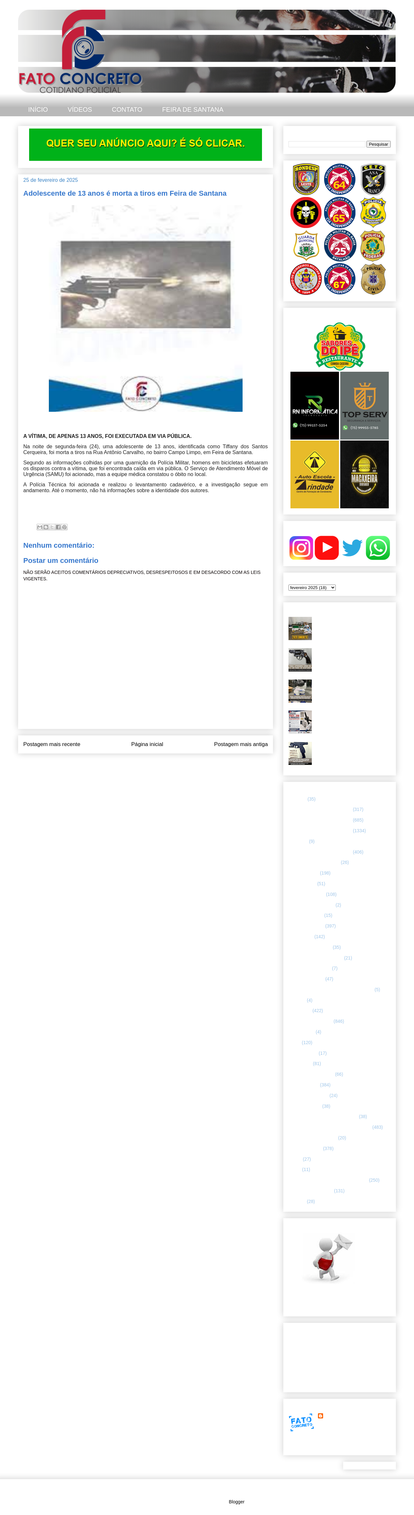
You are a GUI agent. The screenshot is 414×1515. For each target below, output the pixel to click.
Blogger (236, 1501)
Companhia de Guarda (311, 905)
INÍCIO (38, 109)
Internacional (301, 1031)
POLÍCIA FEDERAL (308, 1095)
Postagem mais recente (51, 744)
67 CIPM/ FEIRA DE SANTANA (320, 852)
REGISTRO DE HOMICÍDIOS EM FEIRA (330, 1127)
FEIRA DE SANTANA (192, 109)
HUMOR (297, 1000)
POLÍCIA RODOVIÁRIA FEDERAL (323, 1116)
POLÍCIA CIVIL (304, 1084)
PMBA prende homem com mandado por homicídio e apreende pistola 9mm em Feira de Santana (352, 750)
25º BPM (297, 799)
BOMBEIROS (302, 883)
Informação (300, 1010)
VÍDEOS (80, 109)
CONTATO (127, 109)
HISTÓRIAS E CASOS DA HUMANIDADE (331, 989)
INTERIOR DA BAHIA (310, 1021)
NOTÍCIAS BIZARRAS (311, 1074)
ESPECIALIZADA (306, 926)
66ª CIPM (298, 841)
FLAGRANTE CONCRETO (316, 957)
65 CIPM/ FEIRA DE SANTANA (320, 820)
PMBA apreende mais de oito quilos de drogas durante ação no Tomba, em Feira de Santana (351, 688)
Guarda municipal (306, 978)
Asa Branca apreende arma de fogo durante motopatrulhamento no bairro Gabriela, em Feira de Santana (352, 656)
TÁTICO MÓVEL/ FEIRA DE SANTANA (328, 1180)
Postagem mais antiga (241, 744)
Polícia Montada (305, 1106)
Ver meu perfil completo (312, 1447)
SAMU (295, 1159)
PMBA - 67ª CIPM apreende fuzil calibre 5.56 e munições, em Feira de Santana (352, 719)
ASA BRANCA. (304, 873)
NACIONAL (300, 1063)
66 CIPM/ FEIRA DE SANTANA (320, 830)
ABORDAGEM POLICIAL (314, 862)
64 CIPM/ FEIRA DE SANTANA (320, 809)
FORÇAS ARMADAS (310, 968)
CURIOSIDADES (306, 915)
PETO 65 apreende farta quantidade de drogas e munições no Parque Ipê (352, 622)
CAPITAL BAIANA (307, 894)
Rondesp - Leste (305, 1148)
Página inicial (147, 744)
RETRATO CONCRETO (313, 1137)
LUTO (294, 1042)
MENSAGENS (303, 1053)
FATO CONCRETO (343, 1415)
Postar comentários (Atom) (154, 761)
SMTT (295, 1169)
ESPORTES (301, 936)
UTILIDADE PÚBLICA (311, 1190)
